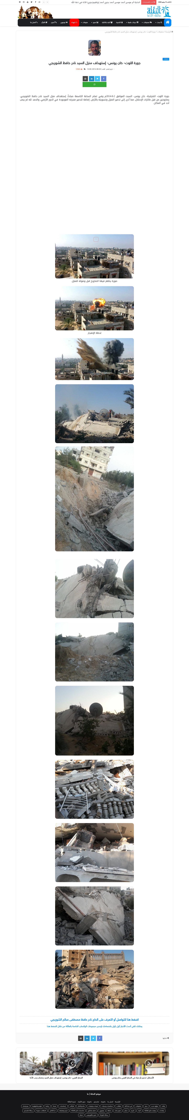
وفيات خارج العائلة (150, 1111)
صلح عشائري (92, 1111)
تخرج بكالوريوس (91, 1115)
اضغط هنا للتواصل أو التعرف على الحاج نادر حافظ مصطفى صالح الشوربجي (94, 1020)
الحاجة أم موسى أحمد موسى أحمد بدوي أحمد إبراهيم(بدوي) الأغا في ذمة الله (105, 2)
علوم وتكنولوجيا (37, 1106)
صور (95, 23)
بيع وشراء (25, 1106)
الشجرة (119, 23)
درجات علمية (133, 23)
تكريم (132, 1111)
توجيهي (64, 23)
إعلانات (161, 1111)
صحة (54, 1106)
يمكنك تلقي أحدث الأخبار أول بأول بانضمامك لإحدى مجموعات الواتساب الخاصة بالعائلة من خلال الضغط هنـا (94, 1026)
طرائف (72, 1106)
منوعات (85, 23)
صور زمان (118, 1111)
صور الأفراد (81, 1102)
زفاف (163, 1106)
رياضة (47, 1106)
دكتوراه (103, 1102)
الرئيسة (169, 32)
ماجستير (96, 1102)
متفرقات (160, 32)
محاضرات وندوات (107, 1106)
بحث (159, 23)
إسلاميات (63, 1106)
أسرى (54, 23)
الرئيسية (117, 1102)
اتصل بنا (34, 23)
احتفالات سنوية (41, 1111)
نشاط (109, 1111)
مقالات (118, 1106)
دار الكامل (53, 1111)
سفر (146, 1106)
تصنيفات (147, 23)
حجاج (125, 1111)
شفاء (81, 1115)
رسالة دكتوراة (104, 1115)
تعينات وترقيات (93, 1106)
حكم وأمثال (81, 1106)
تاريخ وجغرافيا (63, 1111)
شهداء (74, 23)
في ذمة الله (128, 1106)
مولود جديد (154, 1106)
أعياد (139, 1111)
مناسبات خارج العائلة (77, 1111)
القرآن (44, 23)
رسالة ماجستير (28, 1111)
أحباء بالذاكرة (107, 23)
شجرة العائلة (72, 1102)
